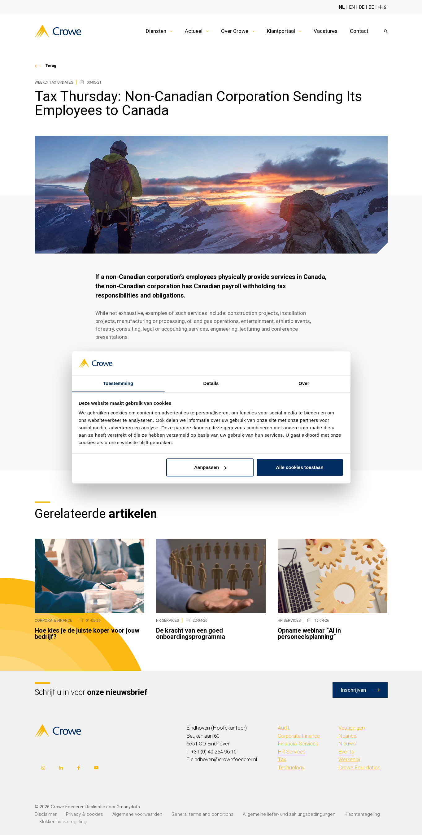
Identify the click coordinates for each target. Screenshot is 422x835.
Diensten (156, 31)
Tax (282, 759)
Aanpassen (210, 467)
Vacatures (325, 31)
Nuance (347, 736)
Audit (283, 728)
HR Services (292, 752)
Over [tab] (303, 383)
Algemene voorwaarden (137, 814)
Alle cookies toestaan (299, 467)
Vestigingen (351, 728)
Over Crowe (234, 31)
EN (352, 7)
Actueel (193, 31)
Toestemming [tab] (118, 383)
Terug (51, 66)
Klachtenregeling (362, 814)
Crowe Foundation (359, 767)
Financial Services (298, 743)
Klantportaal (281, 31)
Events (346, 752)
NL (342, 7)
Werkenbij (349, 759)
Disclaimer (46, 814)
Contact (359, 31)
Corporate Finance (299, 736)
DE (361, 7)
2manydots (128, 806)
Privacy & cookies (84, 814)
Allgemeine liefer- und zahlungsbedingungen (289, 814)
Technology (291, 767)
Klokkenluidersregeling (62, 821)
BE (371, 7)
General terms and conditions (202, 814)
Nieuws (347, 743)
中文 (383, 7)
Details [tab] (211, 383)
